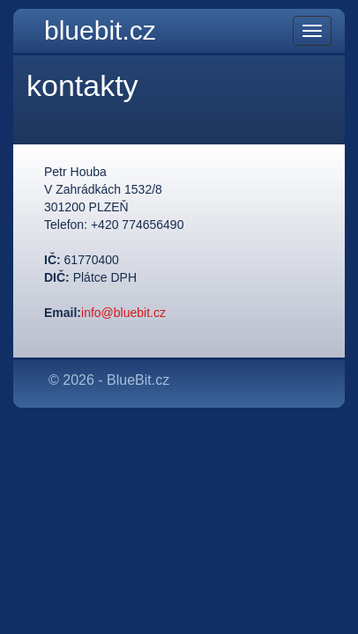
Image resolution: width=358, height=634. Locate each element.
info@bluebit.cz (123, 313)
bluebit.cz (100, 30)
